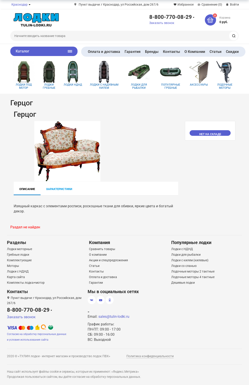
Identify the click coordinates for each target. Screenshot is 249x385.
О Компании (194, 52)
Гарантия (133, 52)
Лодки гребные (49, 75)
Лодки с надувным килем (104, 75)
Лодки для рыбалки (139, 75)
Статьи (215, 52)
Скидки (232, 52)
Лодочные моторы (225, 75)
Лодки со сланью (184, 266)
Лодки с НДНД (18, 271)
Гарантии (96, 282)
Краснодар (19, 4)
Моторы (13, 266)
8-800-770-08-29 (170, 17)
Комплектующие (19, 260)
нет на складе (210, 134)
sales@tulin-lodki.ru (113, 316)
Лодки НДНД (72, 73)
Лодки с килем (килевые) (189, 260)
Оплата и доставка (104, 52)
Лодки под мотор (24, 75)
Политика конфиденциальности (150, 356)
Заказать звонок (161, 23)
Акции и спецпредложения (108, 260)
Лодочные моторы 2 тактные (192, 271)
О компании (98, 254)
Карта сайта (16, 277)
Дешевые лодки (183, 282)
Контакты (171, 52)
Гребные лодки (18, 254)
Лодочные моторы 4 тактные (192, 277)
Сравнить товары (102, 249)
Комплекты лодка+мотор (26, 282)
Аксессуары (198, 73)
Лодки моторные (19, 249)
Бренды (151, 52)
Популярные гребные (171, 75)
